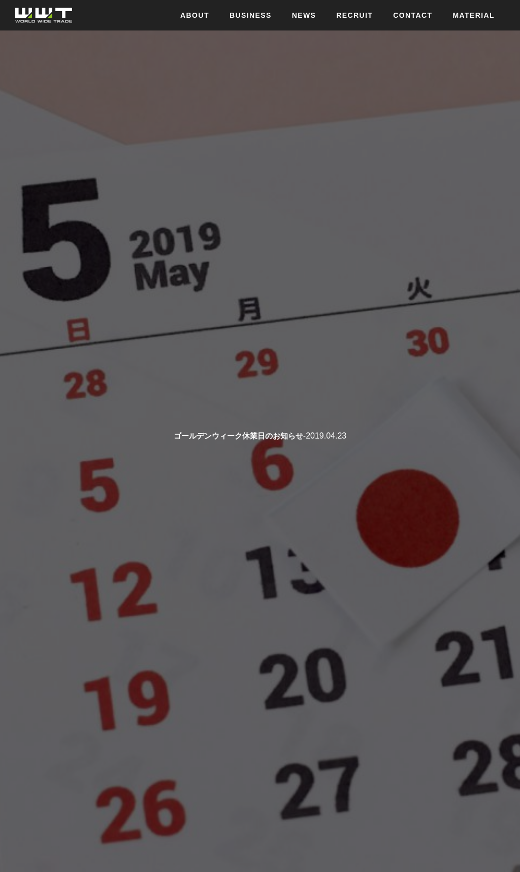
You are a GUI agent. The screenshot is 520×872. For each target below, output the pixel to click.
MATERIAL (474, 15)
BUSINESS (251, 15)
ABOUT (194, 15)
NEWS (304, 15)
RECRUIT (354, 15)
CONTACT (412, 15)
